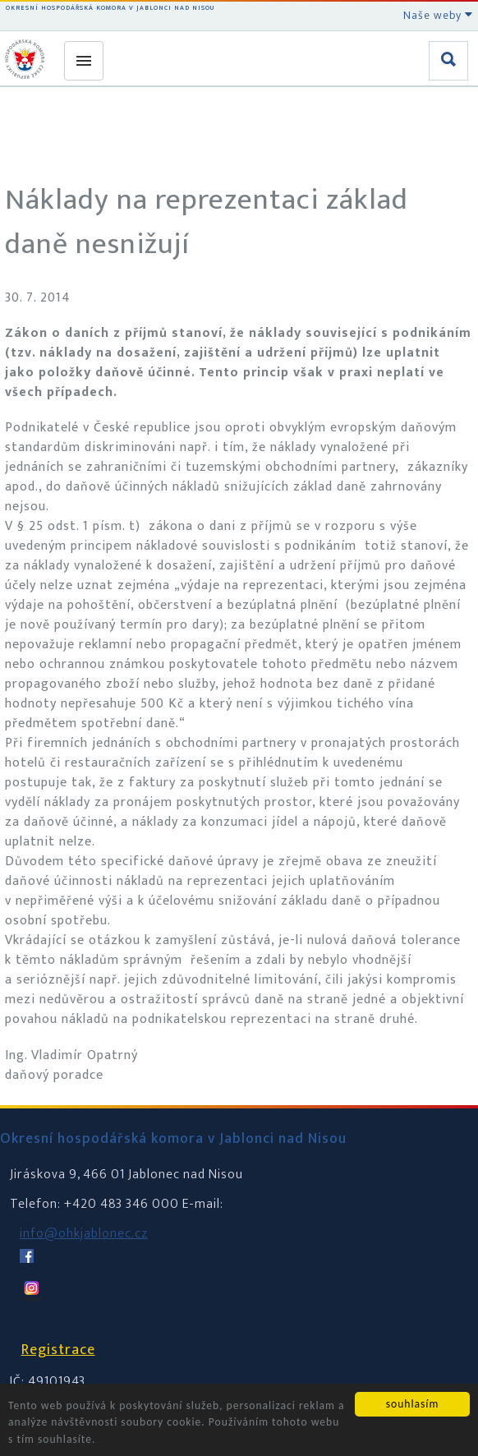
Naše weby (438, 15)
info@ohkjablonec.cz (84, 1234)
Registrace (58, 1350)
